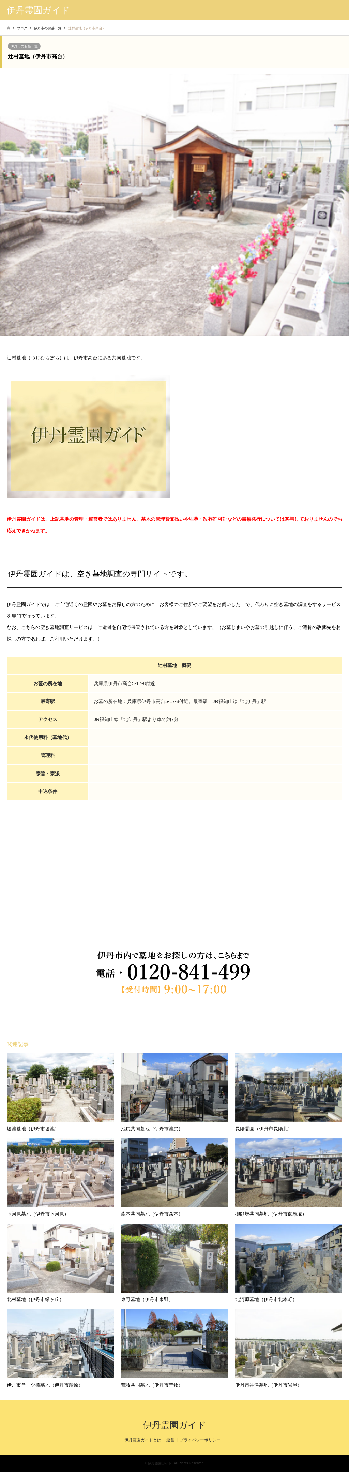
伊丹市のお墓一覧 (24, 46)
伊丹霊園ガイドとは (142, 1440)
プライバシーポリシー (200, 1440)
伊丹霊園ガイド (174, 1425)
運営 (170, 1440)
